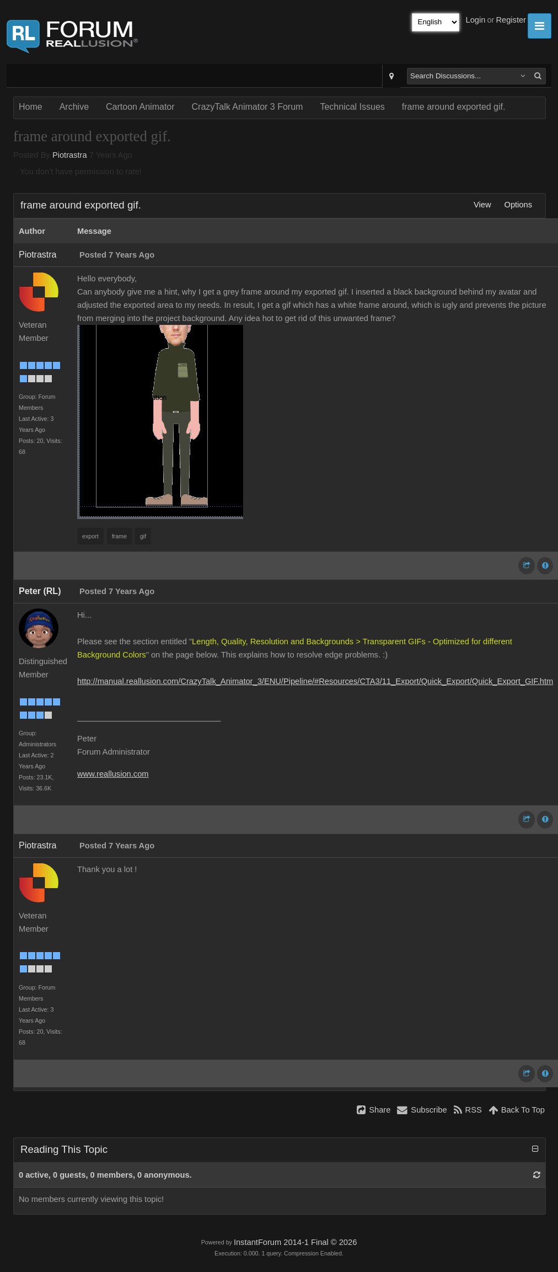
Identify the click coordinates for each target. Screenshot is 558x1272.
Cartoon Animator (140, 106)
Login (476, 19)
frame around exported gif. (454, 106)
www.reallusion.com (113, 773)
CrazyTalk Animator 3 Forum (247, 106)
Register (511, 19)
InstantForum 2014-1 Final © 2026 (295, 1242)
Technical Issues (352, 106)
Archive (74, 106)
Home (30, 106)
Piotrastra (69, 155)
